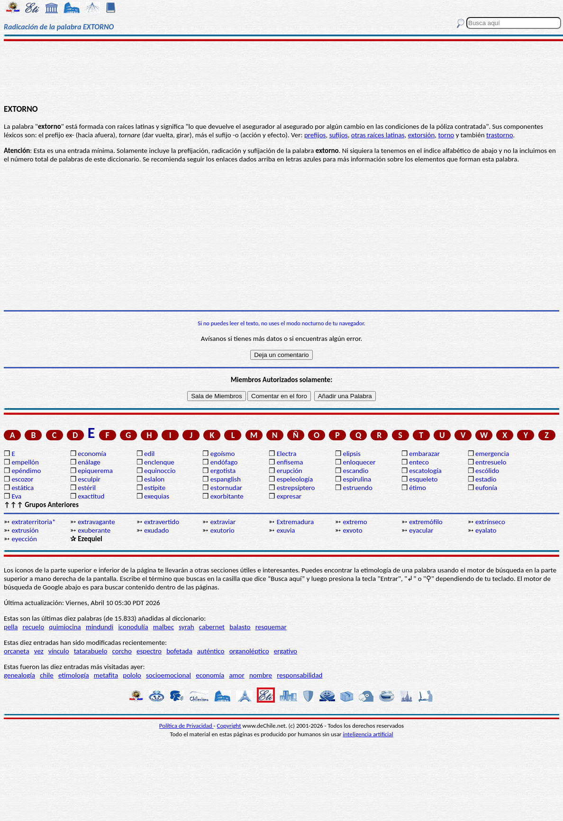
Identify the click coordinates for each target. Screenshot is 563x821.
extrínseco (490, 522)
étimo (417, 487)
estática (22, 487)
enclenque (159, 462)
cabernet (212, 627)
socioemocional (168, 675)
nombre (260, 675)
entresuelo (490, 462)
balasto (239, 627)
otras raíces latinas (378, 135)
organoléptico (249, 651)
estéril (87, 487)
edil (149, 453)
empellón (24, 462)
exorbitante (227, 496)
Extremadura (295, 522)
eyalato (485, 530)
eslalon (154, 479)
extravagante (96, 522)
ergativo (285, 651)
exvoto (352, 530)
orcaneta (16, 651)
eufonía (486, 487)
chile (47, 675)
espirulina (357, 479)
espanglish (225, 479)
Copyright (229, 725)
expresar (289, 496)
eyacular (421, 530)
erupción (289, 470)
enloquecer (359, 462)
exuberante (94, 530)
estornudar (226, 487)
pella (11, 627)
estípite (154, 487)
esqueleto (423, 479)
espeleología (295, 479)
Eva (16, 496)
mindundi (99, 627)
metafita (106, 675)
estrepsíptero (296, 487)
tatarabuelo (91, 651)
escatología (425, 470)
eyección (23, 539)
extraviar (223, 522)
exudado (156, 530)
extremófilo (425, 522)
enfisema (290, 462)
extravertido (161, 522)
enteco (419, 462)
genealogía (19, 675)
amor (236, 675)
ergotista (223, 470)
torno (446, 135)
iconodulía (133, 627)
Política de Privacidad (186, 725)
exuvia (286, 530)
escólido (487, 470)
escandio (355, 470)
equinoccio (160, 470)
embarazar (424, 453)
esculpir (89, 479)
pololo (132, 675)
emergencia (492, 453)
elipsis (351, 453)
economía (92, 453)
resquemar (271, 627)
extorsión (421, 135)
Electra (287, 453)
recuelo (34, 627)
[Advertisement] (281, 72)
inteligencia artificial (368, 734)
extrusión (24, 530)
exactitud (91, 496)
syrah (186, 627)
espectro (149, 651)
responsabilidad (299, 675)
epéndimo (26, 470)
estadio (485, 479)
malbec (163, 627)
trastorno (499, 135)
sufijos (338, 135)
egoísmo (222, 453)
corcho (122, 651)
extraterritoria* (33, 522)
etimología (73, 675)
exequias (156, 496)
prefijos (315, 135)
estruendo (357, 487)
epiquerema (95, 470)
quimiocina (65, 627)
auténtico (211, 651)
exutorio (222, 530)
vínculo (58, 651)
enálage (89, 462)
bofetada (179, 651)
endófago (223, 462)
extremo (355, 522)
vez (39, 651)
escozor (22, 479)
